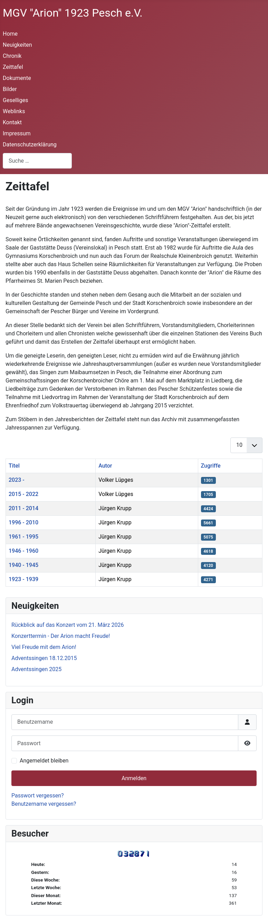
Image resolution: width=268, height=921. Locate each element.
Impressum (17, 133)
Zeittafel (13, 67)
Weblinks (14, 111)
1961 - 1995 (23, 536)
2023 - (17, 480)
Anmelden (134, 778)
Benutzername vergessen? (43, 804)
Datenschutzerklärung (30, 144)
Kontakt (12, 122)
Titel (14, 465)
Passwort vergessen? (37, 795)
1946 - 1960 (23, 551)
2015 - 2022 (23, 494)
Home (10, 33)
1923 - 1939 (23, 579)
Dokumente (17, 78)
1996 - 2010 (23, 522)
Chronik (12, 56)
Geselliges (15, 100)
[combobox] (37, 161)
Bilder (10, 89)
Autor (105, 465)
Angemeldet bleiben (44, 760)
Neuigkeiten (17, 45)
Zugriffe (211, 465)
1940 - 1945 (23, 565)
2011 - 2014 (23, 508)
